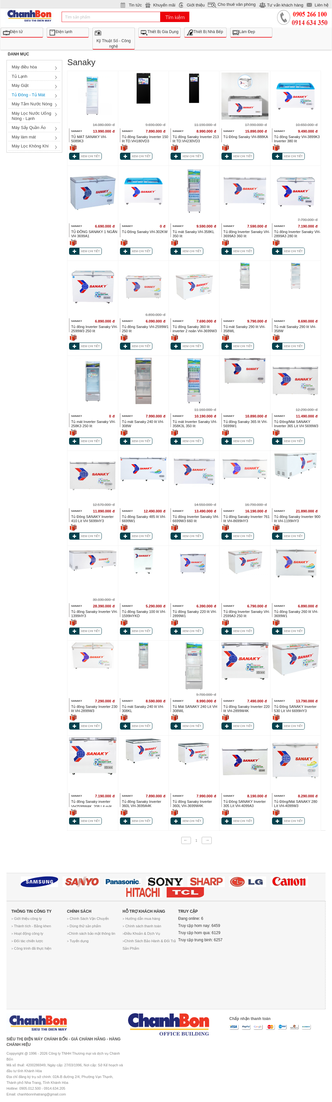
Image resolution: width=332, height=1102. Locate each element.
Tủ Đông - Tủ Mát (28, 94)
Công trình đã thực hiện (31, 948)
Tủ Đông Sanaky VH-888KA (245, 137)
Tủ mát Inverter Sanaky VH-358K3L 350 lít (194, 424)
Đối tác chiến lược (27, 941)
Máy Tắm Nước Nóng (32, 103)
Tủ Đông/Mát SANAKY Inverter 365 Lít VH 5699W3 (296, 424)
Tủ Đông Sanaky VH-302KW (145, 232)
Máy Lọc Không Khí (30, 146)
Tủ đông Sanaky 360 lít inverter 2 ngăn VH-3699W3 (194, 329)
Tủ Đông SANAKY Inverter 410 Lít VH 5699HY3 (92, 519)
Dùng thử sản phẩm (84, 926)
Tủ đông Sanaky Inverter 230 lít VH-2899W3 (94, 709)
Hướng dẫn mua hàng (141, 918)
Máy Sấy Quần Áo (29, 127)
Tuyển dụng (78, 941)
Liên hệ (321, 5)
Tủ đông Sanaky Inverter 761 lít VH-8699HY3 (246, 519)
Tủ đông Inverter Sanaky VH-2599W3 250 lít (94, 329)
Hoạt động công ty (27, 933)
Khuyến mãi (164, 5)
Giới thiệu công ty (26, 918)
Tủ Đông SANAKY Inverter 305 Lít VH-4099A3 (244, 804)
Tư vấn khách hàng (285, 5)
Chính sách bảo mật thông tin (91, 933)
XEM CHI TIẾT (90, 156)
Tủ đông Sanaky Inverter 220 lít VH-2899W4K (246, 709)
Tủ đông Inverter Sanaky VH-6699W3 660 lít (195, 519)
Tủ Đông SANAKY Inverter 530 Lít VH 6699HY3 (295, 709)
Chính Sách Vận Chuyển (88, 918)
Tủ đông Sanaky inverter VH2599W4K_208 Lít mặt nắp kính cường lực (91, 806)
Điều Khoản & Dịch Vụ (141, 933)
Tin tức (135, 5)
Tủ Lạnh (19, 76)
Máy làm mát (24, 137)
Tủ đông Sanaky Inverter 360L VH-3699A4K (141, 804)
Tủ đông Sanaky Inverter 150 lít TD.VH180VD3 (145, 139)
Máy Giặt (20, 85)
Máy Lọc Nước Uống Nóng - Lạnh (31, 116)
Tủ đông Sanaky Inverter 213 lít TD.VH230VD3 (195, 139)
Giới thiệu (196, 5)
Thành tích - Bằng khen (31, 926)
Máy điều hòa (24, 66)
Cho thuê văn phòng (236, 4)
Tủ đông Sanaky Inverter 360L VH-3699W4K (192, 804)
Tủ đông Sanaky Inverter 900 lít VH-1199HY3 (297, 519)
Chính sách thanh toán (142, 926)
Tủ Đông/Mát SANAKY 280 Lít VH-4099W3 (295, 804)
